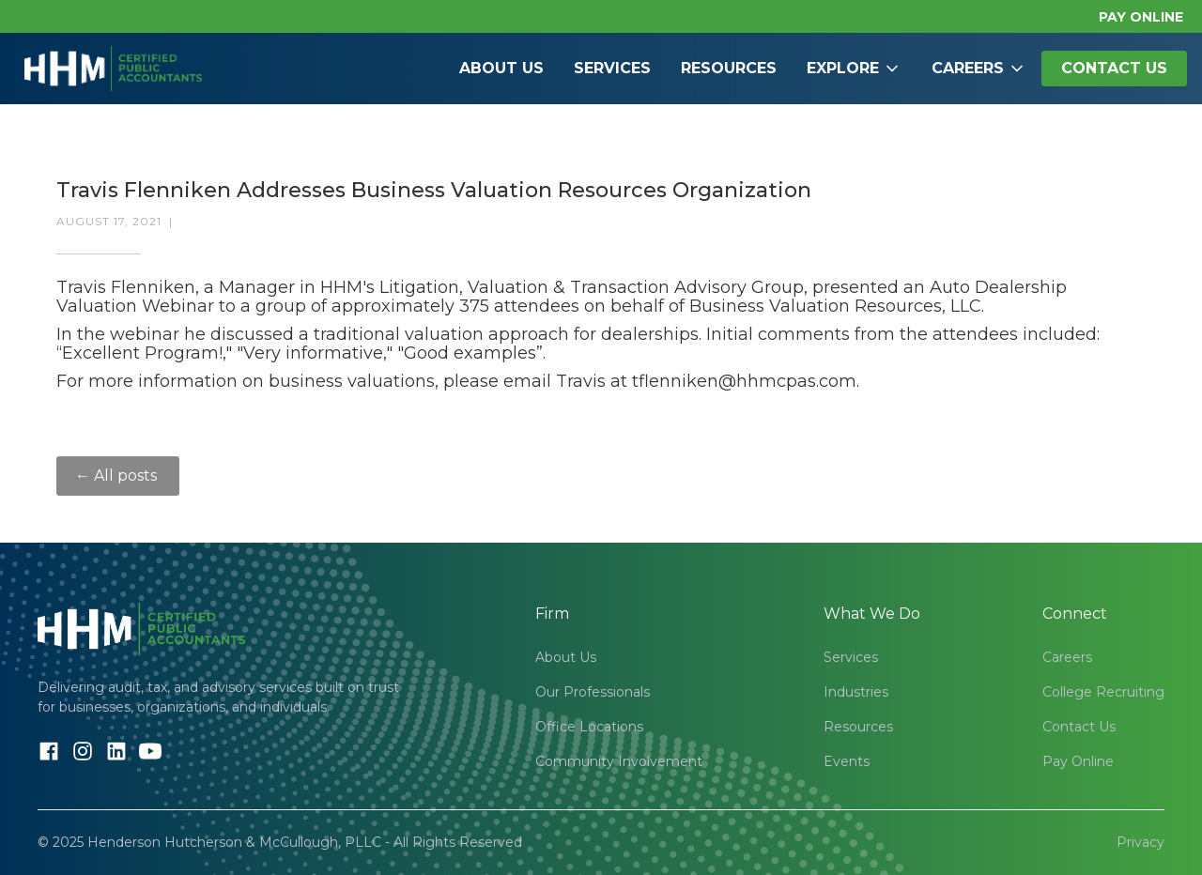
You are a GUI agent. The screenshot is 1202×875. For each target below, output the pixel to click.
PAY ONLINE (1141, 16)
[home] (113, 69)
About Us (501, 68)
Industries (856, 691)
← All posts (118, 475)
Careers (1067, 657)
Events (847, 761)
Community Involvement (618, 761)
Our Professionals (592, 691)
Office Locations (589, 726)
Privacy (1140, 842)
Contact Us (1079, 726)
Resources (729, 68)
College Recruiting (1103, 691)
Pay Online (1078, 761)
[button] (854, 68)
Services (612, 68)
